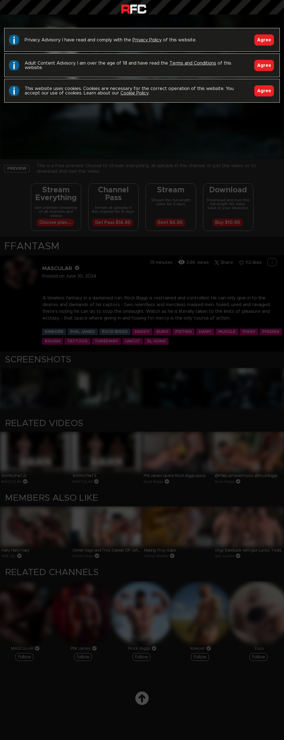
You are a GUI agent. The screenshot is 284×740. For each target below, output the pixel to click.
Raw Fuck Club (133, 8)
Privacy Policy (147, 40)
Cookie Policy (134, 93)
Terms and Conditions (192, 63)
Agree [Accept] (264, 40)
